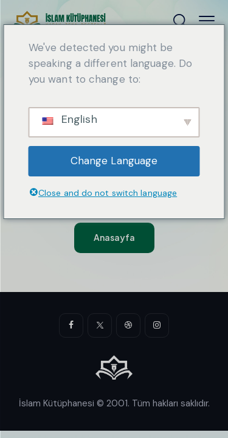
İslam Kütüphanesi (56, 403)
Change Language (114, 160)
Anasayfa (114, 237)
